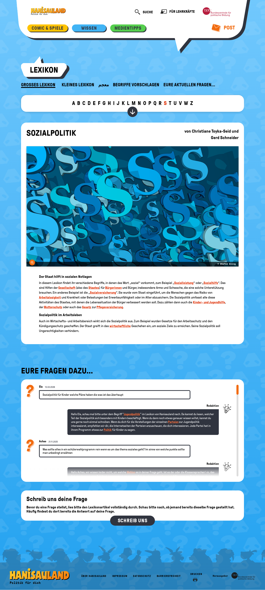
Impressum (119, 576)
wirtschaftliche (120, 326)
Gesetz (86, 307)
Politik (108, 429)
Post (223, 27)
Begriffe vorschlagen (136, 84)
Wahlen (131, 472)
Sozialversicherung (103, 292)
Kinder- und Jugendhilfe (209, 302)
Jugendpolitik (132, 414)
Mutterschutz (53, 307)
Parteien (173, 421)
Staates (93, 288)
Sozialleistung (183, 283)
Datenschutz (142, 576)
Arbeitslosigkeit (50, 297)
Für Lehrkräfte (178, 12)
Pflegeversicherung (110, 307)
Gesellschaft (66, 288)
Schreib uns (132, 520)
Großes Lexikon (38, 84)
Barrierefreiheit (169, 576)
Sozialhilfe (211, 283)
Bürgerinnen (113, 288)
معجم (103, 84)
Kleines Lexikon (78, 84)
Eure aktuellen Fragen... (189, 84)
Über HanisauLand (93, 576)
